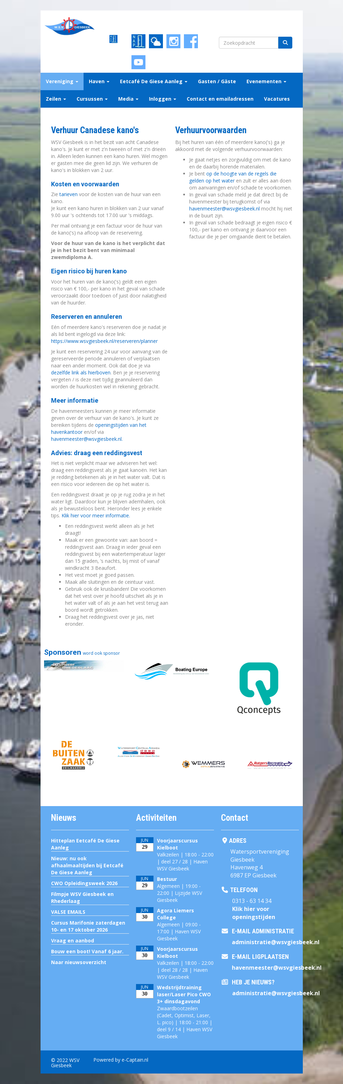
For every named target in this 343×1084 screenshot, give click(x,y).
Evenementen (266, 81)
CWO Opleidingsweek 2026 (84, 883)
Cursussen (92, 98)
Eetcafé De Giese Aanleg (153, 81)
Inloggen (162, 98)
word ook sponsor (101, 653)
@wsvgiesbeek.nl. (87, 439)
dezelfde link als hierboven (80, 372)
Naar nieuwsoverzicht (78, 962)
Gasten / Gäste (217, 81)
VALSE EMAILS (68, 912)
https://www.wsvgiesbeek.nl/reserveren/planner (104, 341)
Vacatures (277, 98)
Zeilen (56, 98)
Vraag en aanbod (72, 940)
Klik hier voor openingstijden (253, 913)
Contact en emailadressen (220, 98)
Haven (99, 81)
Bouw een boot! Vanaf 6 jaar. (87, 951)
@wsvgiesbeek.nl (224, 208)
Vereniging (62, 81)
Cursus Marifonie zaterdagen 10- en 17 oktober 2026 (88, 926)
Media (128, 98)
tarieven (69, 194)
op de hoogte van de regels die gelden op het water (233, 177)
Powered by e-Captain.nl (120, 1059)
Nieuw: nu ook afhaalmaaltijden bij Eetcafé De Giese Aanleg (87, 865)
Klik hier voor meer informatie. (96, 515)
